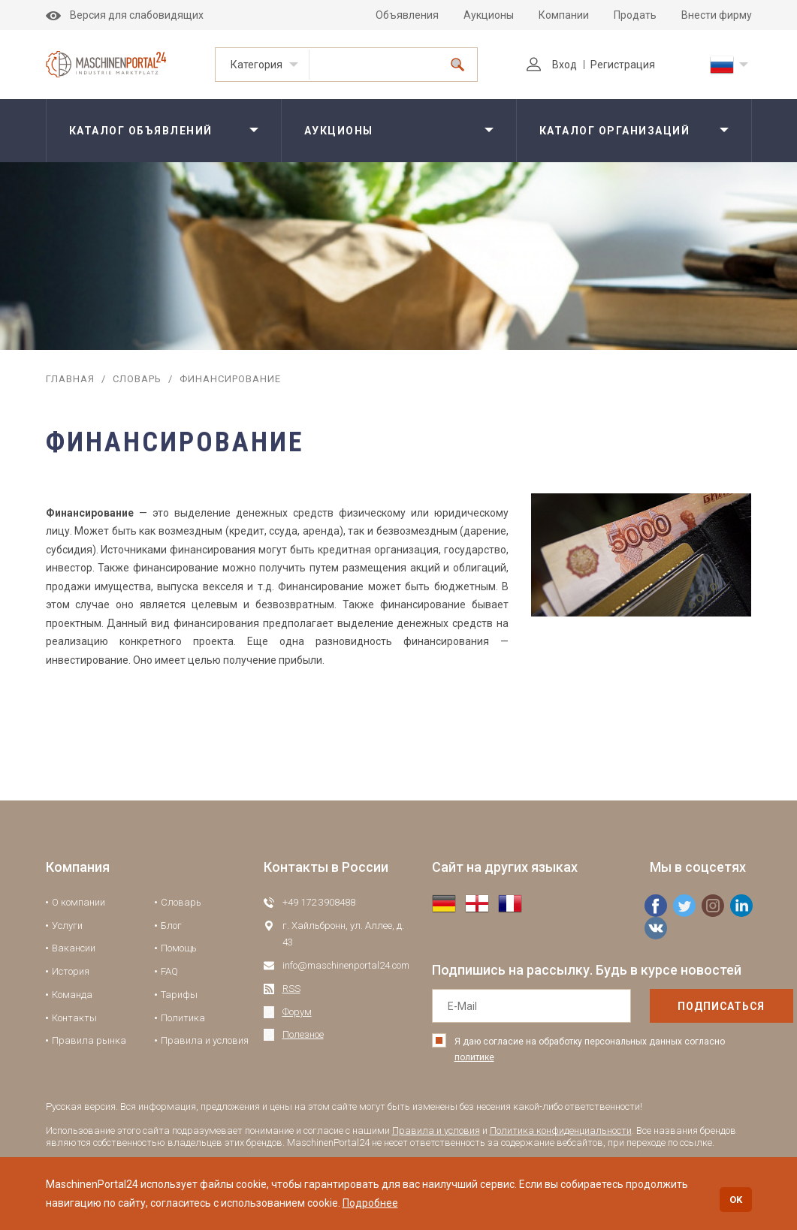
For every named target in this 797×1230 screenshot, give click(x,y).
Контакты (74, 1017)
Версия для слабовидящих (125, 15)
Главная (70, 378)
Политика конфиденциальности (561, 1130)
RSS (291, 988)
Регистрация (622, 65)
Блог (171, 925)
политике (474, 1057)
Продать (635, 15)
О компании (78, 902)
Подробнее (370, 1203)
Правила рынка (89, 1040)
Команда (72, 994)
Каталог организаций (614, 131)
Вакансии (73, 948)
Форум (297, 1011)
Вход (552, 65)
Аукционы (488, 15)
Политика (183, 1017)
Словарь (137, 378)
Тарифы (179, 994)
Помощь (179, 948)
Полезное (303, 1034)
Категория (256, 65)
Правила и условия (205, 1040)
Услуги (67, 925)
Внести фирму (716, 15)
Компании (564, 15)
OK (735, 1199)
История (70, 971)
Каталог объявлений (141, 131)
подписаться (689, 1006)
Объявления (407, 15)
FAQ (169, 971)
